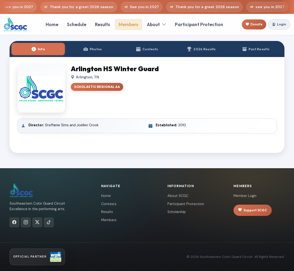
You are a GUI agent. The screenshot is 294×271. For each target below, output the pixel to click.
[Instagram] (26, 222)
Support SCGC (252, 210)
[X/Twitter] (37, 222)
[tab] (38, 49)
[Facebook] (14, 222)
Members (128, 24)
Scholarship (176, 212)
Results (102, 24)
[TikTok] (49, 222)
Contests (108, 204)
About (156, 24)
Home (52, 24)
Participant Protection (199, 24)
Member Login (244, 196)
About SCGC (177, 196)
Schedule (76, 24)
